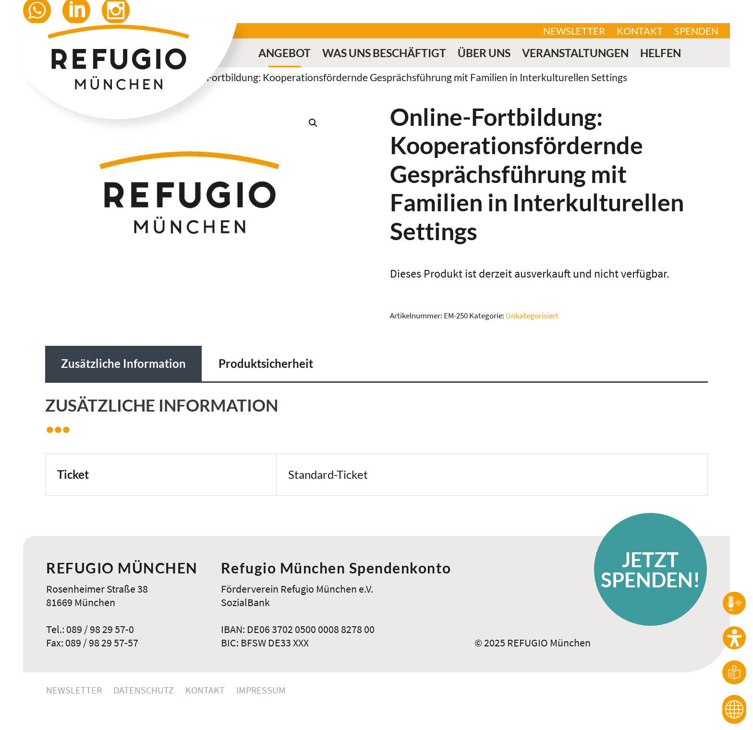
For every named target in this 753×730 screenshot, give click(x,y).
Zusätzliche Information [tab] (123, 363)
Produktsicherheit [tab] (266, 363)
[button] (313, 123)
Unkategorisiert (532, 316)
